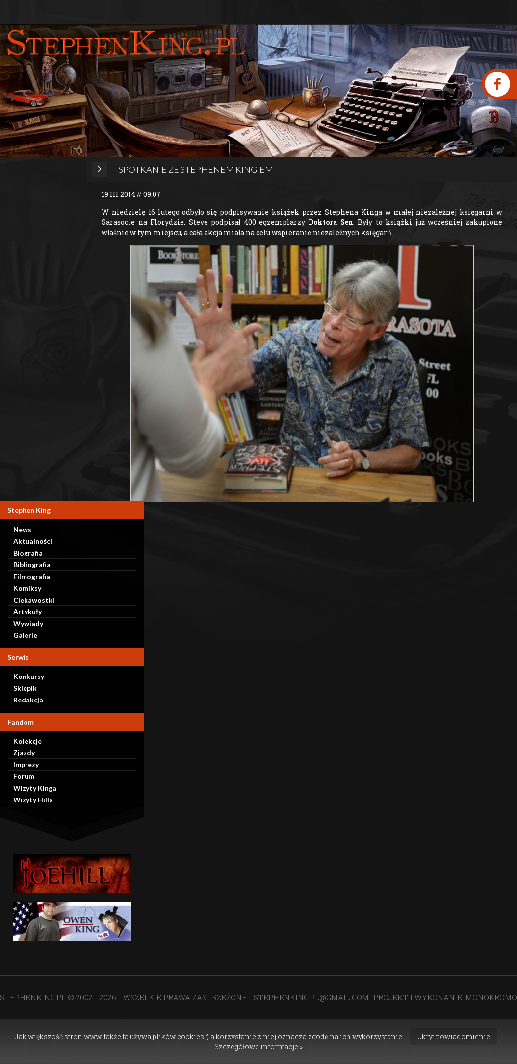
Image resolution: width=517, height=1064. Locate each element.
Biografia (28, 553)
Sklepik (25, 688)
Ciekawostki (33, 600)
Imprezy (26, 764)
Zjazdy (24, 753)
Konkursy (28, 676)
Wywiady (28, 623)
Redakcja (28, 700)
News (22, 529)
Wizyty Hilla (33, 800)
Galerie (25, 635)
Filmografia (31, 576)
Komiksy (27, 588)
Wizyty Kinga (34, 788)
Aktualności (32, 541)
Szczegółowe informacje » (258, 1046)
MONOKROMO (491, 997)
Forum (23, 776)
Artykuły (27, 611)
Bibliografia (32, 564)
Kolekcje (27, 741)
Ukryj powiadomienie (453, 1036)
